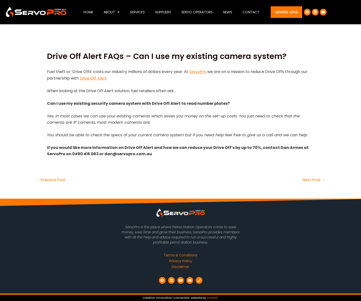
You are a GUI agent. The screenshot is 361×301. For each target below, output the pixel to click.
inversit (212, 298)
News (227, 12)
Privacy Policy (180, 261)
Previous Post (51, 180)
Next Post (313, 180)
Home (88, 12)
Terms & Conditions (180, 255)
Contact (251, 12)
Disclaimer (180, 266)
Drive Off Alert (93, 78)
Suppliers (163, 12)
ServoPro (198, 71)
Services (137, 12)
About (112, 12)
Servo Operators (197, 12)
